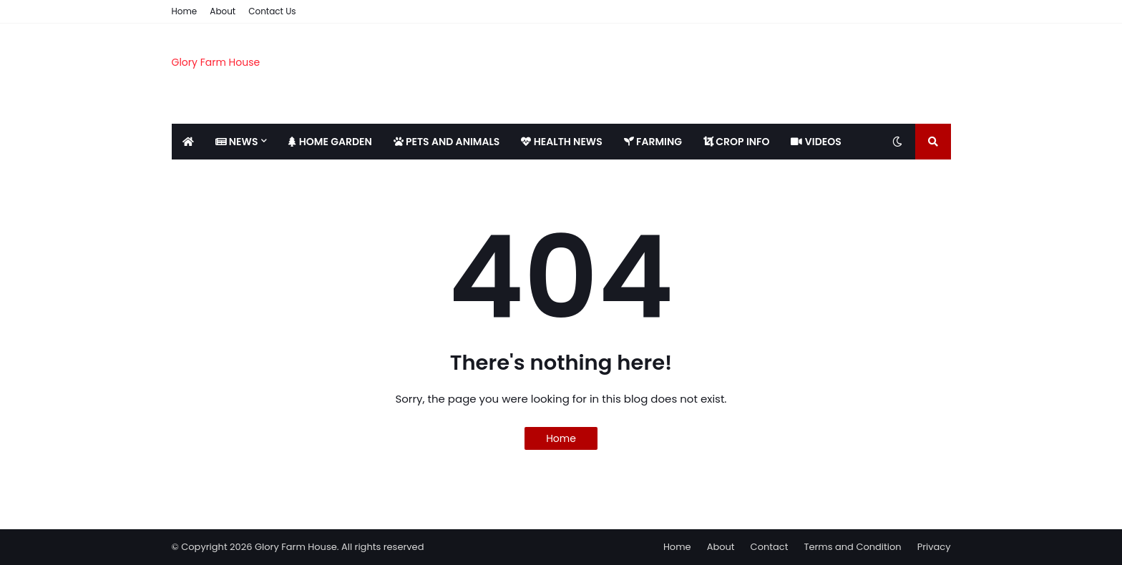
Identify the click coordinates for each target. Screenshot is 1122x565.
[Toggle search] (933, 141)
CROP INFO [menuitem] (736, 141)
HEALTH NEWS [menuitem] (561, 141)
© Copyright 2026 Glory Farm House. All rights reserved (298, 547)
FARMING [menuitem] (653, 141)
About (222, 11)
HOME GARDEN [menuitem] (329, 141)
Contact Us (272, 11)
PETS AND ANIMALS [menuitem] (447, 141)
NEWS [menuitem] (236, 141)
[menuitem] (188, 141)
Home (184, 11)
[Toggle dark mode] (897, 141)
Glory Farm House (216, 62)
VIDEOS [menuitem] (816, 141)
